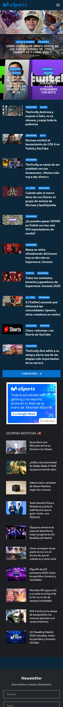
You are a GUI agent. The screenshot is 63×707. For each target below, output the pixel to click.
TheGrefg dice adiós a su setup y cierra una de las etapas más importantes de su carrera (42, 357)
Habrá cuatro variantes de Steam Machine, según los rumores (43, 486)
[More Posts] (31, 373)
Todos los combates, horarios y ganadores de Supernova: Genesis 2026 (42, 282)
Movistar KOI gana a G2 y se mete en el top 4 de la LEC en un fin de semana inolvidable (43, 595)
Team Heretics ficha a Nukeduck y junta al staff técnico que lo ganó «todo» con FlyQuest (42, 510)
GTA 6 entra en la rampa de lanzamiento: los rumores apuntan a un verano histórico (43, 616)
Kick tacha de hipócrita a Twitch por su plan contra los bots (16, 85)
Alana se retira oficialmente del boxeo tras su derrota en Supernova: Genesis (41, 256)
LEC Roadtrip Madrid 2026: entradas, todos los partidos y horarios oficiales (42, 637)
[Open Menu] (58, 5)
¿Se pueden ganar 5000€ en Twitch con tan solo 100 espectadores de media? (42, 227)
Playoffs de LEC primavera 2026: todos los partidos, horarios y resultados (43, 575)
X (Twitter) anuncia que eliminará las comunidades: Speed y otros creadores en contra (42, 308)
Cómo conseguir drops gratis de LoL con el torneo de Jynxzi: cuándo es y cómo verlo (32, 49)
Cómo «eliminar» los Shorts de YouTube (39, 332)
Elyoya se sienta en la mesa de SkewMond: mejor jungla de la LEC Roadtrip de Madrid (42, 533)
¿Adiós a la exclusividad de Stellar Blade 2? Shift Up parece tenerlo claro (43, 466)
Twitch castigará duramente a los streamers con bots (48, 85)
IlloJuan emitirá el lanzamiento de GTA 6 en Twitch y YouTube (42, 144)
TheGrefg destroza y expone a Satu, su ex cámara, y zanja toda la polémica (41, 118)
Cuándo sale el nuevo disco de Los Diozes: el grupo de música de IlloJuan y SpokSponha (40, 199)
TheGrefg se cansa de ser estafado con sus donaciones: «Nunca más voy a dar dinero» (42, 170)
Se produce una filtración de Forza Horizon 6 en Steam (41, 445)
